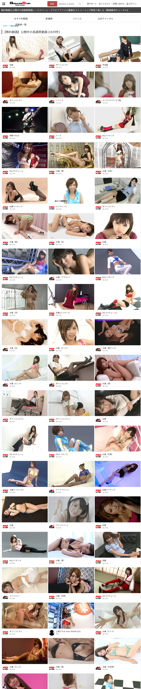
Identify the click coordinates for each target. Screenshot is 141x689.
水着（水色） (108, 171)
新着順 (49, 18)
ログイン (133, 3)
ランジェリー (15, 596)
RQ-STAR (12, 67)
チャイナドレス (62, 489)
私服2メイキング (63, 312)
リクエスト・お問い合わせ (111, 3)
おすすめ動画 (21, 18)
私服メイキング (16, 206)
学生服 (105, 64)
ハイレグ (59, 100)
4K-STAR (12, 103)
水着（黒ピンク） (110, 348)
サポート (92, 3)
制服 (104, 560)
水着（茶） (14, 312)
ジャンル (77, 18)
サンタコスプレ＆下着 (112, 100)
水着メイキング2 (16, 489)
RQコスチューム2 (110, 312)
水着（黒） (60, 171)
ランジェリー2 (62, 525)
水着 (11, 525)
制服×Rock (14, 135)
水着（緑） (14, 241)
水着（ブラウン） (63, 277)
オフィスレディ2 (16, 418)
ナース (58, 135)
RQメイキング (108, 135)
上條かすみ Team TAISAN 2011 (68, 631)
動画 (52, 3)
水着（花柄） (108, 454)
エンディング (61, 206)
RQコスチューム (16, 171)
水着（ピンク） (62, 348)
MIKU (57, 634)
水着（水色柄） (109, 666)
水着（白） (60, 241)
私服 (11, 64)
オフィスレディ (62, 64)
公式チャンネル (105, 18)
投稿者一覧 (21, 24)
